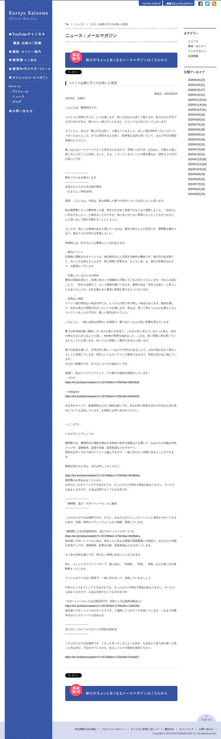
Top (67, 24)
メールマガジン (197, 51)
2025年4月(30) (196, 139)
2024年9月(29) (196, 174)
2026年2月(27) (196, 89)
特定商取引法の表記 (85, 729)
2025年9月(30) (196, 114)
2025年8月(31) (196, 119)
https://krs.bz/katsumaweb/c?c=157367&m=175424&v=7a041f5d (102, 605)
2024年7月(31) (196, 184)
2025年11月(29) (197, 104)
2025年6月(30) (196, 129)
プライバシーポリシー (113, 729)
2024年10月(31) (197, 169)
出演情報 (193, 56)
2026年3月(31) (196, 84)
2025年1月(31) (196, 154)
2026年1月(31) (196, 94)
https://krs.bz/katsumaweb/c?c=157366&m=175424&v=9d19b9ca (102, 475)
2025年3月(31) (196, 144)
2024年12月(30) (197, 159)
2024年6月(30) (196, 189)
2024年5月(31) (196, 194)
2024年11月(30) (197, 164)
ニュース (193, 41)
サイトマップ (186, 729)
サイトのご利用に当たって (145, 729)
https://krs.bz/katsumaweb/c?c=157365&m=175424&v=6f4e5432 (102, 396)
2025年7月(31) (196, 124)
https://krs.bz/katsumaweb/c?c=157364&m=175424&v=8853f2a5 (102, 382)
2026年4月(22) (196, 80)
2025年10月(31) (197, 109)
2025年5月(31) (196, 134)
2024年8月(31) (196, 179)
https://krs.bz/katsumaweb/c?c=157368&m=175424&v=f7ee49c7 (102, 657)
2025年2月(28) (196, 149)
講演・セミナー (197, 46)
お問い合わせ (206, 729)
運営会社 (169, 729)
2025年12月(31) (197, 99)
